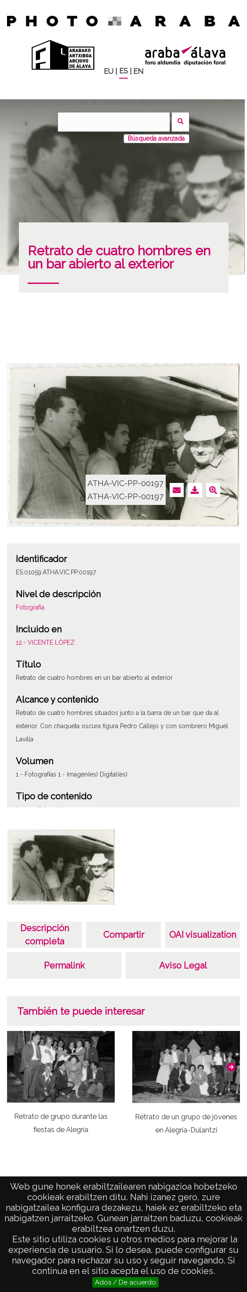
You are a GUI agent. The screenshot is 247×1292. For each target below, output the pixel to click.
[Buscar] (114, 122)
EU (108, 71)
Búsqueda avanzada (156, 138)
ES (123, 71)
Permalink (64, 965)
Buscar (180, 122)
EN (138, 71)
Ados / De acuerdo (125, 1282)
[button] (231, 1067)
